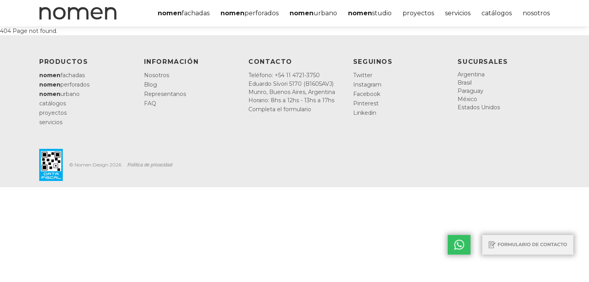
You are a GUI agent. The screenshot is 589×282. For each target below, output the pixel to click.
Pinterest (366, 103)
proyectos (418, 13)
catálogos (496, 13)
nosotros (536, 13)
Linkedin (364, 112)
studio (370, 13)
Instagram (367, 84)
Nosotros (156, 75)
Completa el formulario (279, 109)
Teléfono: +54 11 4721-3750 (284, 75)
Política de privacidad (150, 165)
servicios (457, 13)
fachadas (184, 13)
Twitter (362, 75)
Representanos (165, 94)
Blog (150, 84)
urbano (313, 13)
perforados (250, 13)
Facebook (366, 94)
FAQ (150, 103)
